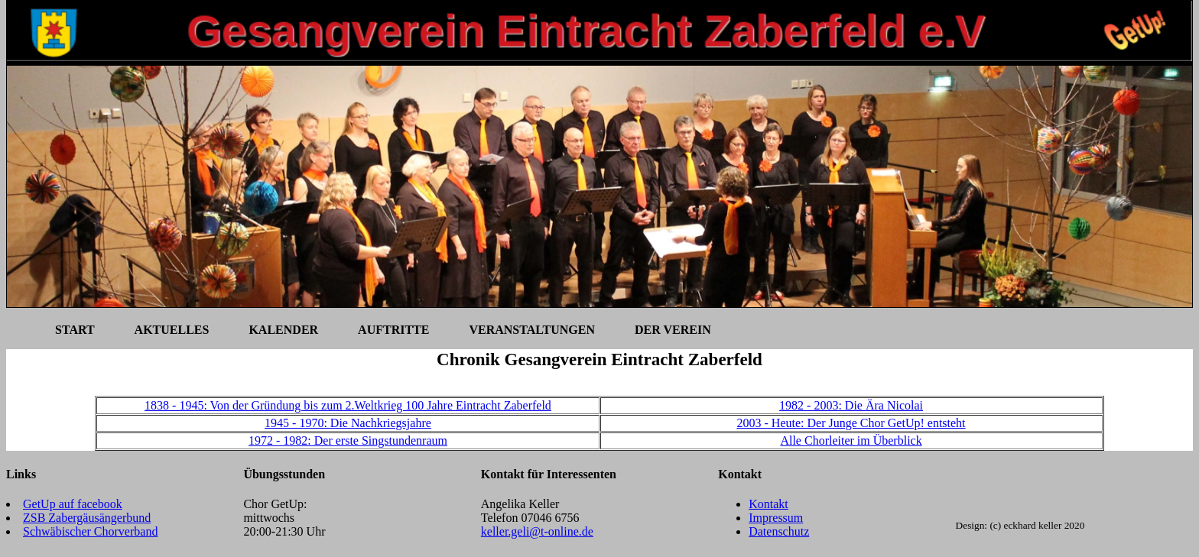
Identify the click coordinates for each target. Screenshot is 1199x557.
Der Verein (673, 329)
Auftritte (393, 329)
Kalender (283, 329)
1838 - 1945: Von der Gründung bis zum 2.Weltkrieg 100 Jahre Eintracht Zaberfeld (348, 405)
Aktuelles (172, 329)
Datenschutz (779, 531)
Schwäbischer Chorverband (90, 531)
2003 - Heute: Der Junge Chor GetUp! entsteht (851, 422)
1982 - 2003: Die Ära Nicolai (851, 405)
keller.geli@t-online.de (537, 531)
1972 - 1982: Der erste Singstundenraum (348, 440)
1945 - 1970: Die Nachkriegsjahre (348, 422)
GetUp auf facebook (72, 503)
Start (75, 329)
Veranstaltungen (531, 329)
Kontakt (768, 503)
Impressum (776, 517)
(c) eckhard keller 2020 (1036, 525)
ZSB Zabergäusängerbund (87, 517)
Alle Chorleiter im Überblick (850, 440)
